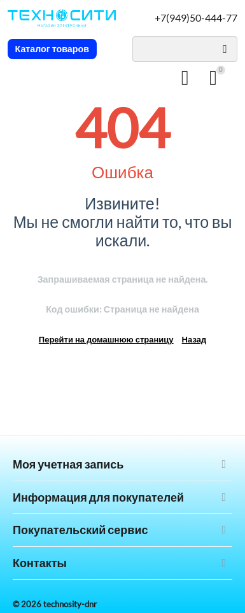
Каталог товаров (52, 49)
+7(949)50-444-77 (196, 18)
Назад (194, 339)
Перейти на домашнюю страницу (106, 339)
